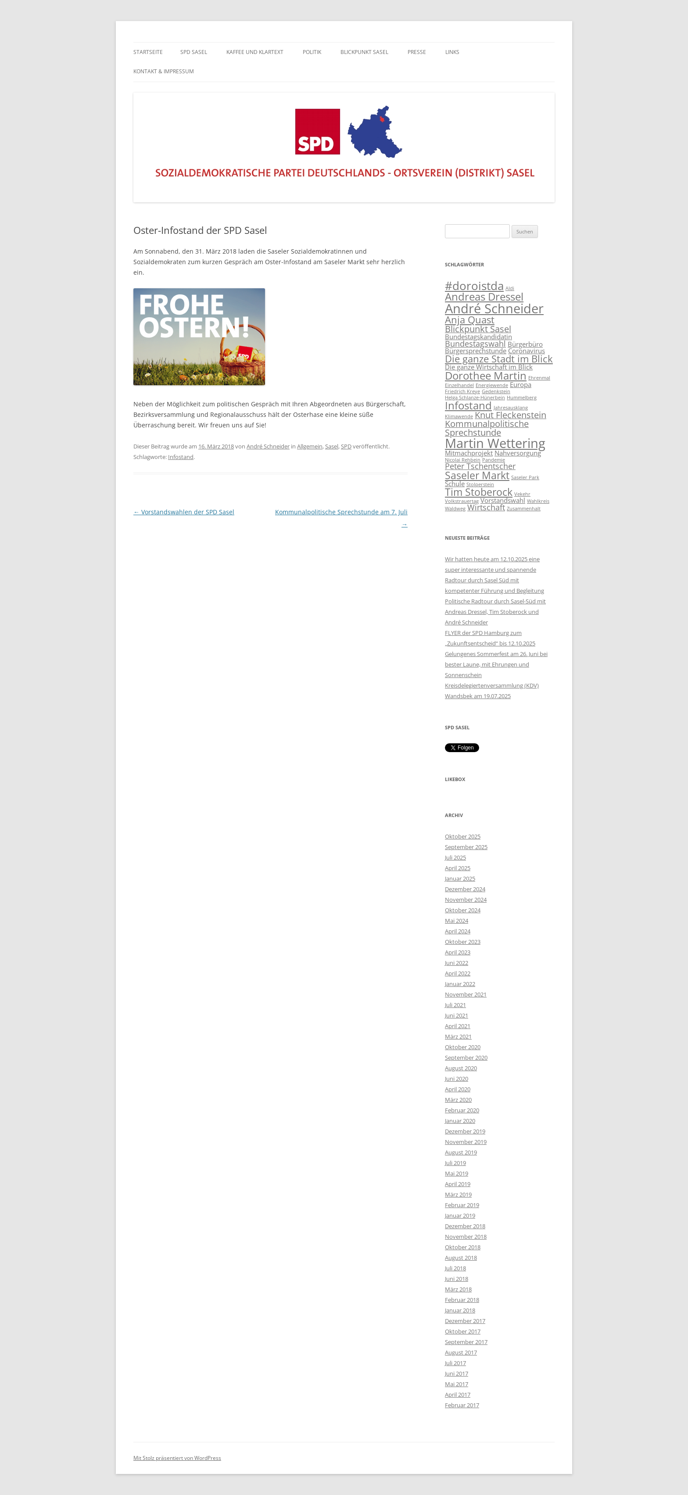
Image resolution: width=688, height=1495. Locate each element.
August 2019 (461, 1152)
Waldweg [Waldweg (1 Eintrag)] (455, 509)
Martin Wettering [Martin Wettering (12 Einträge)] (495, 443)
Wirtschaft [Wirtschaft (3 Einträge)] (486, 507)
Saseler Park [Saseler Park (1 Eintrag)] (525, 477)
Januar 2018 (460, 1310)
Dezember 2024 (465, 889)
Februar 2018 (462, 1300)
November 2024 (466, 899)
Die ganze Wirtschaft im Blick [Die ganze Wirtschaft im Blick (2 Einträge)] (489, 366)
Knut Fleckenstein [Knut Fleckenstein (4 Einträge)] (510, 415)
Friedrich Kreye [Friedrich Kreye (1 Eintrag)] (462, 391)
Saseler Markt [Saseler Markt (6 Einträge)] (477, 475)
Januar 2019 (460, 1215)
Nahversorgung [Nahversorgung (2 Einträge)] (517, 452)
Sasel (331, 446)
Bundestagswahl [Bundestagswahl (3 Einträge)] (475, 343)
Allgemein (309, 446)
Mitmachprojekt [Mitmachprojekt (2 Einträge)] (469, 452)
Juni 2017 (456, 1373)
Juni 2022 (456, 963)
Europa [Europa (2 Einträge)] (520, 384)
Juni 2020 (456, 1079)
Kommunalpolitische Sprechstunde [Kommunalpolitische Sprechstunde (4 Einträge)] (487, 428)
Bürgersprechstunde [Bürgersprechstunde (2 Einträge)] (475, 350)
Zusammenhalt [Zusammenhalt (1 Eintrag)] (524, 509)
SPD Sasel (193, 52)
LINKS (452, 52)
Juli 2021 (455, 1005)
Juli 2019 (455, 1163)
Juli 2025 (455, 857)
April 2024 (457, 931)
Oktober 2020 (462, 1047)
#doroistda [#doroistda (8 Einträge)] (474, 286)
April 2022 (457, 973)
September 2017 (466, 1342)
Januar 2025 (460, 878)
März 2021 (458, 1036)
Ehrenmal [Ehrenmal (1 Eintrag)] (539, 378)
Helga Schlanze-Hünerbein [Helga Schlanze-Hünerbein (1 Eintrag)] (475, 397)
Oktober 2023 (462, 942)
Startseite (148, 52)
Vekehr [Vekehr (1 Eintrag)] (522, 494)
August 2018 (461, 1258)
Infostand (181, 457)
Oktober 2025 (462, 836)
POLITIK (312, 52)
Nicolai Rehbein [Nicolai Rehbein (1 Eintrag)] (462, 460)
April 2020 (457, 1089)
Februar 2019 (462, 1205)
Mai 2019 (456, 1173)
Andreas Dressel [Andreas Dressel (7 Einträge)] (484, 296)
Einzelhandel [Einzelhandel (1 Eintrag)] (459, 385)
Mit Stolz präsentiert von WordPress (177, 1458)
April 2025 (457, 868)
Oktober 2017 (462, 1331)
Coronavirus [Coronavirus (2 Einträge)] (526, 350)
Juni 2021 (456, 1015)
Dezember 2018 (465, 1226)
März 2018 (458, 1289)
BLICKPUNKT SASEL (364, 52)
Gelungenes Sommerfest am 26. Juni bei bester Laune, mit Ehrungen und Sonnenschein (496, 664)
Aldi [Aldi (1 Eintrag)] (509, 288)
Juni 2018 (456, 1279)
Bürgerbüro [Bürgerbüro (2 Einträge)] (525, 344)
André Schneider (268, 446)
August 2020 (461, 1068)
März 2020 (458, 1100)
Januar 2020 (460, 1121)
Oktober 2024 (462, 910)
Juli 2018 (455, 1268)
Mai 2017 (456, 1384)
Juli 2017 (455, 1363)
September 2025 (466, 847)
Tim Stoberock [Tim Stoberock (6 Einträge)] (478, 492)
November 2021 (466, 994)
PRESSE (417, 52)
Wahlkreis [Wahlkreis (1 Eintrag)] (538, 501)
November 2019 (466, 1142)
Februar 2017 (462, 1405)
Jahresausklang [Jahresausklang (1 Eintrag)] (511, 408)
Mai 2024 (456, 921)
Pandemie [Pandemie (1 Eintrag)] (493, 460)
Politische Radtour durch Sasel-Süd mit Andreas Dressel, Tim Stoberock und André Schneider (495, 611)
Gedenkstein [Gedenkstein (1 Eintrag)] (496, 391)
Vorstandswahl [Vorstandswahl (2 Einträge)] (502, 500)
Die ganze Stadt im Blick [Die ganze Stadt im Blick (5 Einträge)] (499, 358)
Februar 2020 (462, 1110)
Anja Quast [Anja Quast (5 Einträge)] (469, 319)
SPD (346, 446)
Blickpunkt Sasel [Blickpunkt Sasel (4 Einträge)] (478, 329)
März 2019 (458, 1194)
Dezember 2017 (465, 1321)
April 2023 (457, 952)
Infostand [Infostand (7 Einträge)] (468, 405)
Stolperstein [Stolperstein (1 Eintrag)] (480, 484)
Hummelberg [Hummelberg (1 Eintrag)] (522, 397)
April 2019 (457, 1184)
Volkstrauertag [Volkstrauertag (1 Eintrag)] (462, 501)
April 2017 (457, 1394)
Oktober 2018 (462, 1247)
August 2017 (461, 1352)
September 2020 (466, 1057)
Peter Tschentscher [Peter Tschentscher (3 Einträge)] (480, 466)
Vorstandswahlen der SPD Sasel (183, 512)
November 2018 (466, 1236)
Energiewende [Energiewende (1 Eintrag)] (492, 385)
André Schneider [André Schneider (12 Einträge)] (494, 308)
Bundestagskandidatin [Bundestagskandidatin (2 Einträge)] (478, 336)
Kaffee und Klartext (254, 52)
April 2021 (457, 1026)
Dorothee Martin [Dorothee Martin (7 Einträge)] (486, 375)
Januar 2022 (460, 984)
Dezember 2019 (465, 1131)
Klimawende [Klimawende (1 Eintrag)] (459, 416)
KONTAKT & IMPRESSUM (163, 71)
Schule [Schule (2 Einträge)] (455, 483)
